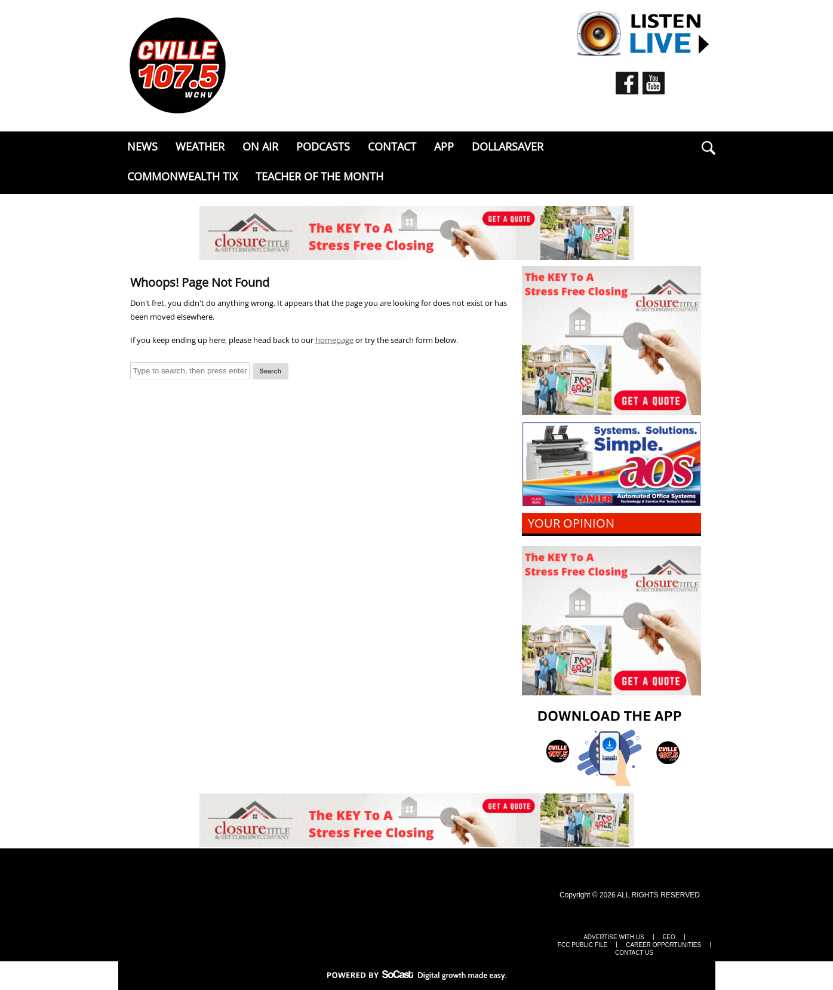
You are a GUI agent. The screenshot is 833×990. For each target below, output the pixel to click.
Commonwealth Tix (182, 176)
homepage (334, 340)
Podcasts (323, 146)
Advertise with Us (613, 937)
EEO (669, 937)
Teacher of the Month (319, 176)
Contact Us (634, 953)
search (709, 147)
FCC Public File (582, 945)
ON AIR (260, 146)
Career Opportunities (663, 945)
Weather (200, 146)
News (142, 146)
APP (444, 146)
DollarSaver (507, 146)
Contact (392, 146)
